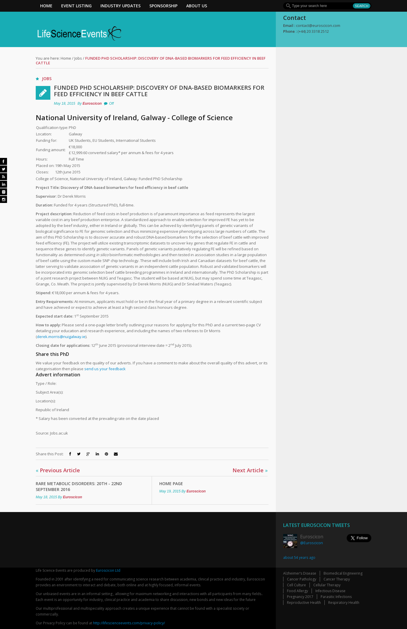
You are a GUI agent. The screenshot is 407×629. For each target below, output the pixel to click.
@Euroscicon (311, 542)
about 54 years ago (299, 557)
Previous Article (58, 470)
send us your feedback (105, 368)
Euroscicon (92, 103)
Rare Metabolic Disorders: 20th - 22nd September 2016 (79, 486)
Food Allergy (297, 590)
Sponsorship (163, 5)
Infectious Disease (330, 590)
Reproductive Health (304, 602)
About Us (196, 5)
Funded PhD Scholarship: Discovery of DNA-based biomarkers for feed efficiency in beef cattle (159, 91)
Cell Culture (296, 585)
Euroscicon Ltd (108, 570)
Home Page (171, 483)
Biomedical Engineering (343, 573)
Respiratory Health (343, 602)
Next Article (250, 470)
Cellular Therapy (327, 585)
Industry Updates (120, 5)
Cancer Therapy (337, 579)
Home (46, 5)
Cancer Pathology (301, 579)
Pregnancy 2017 (300, 596)
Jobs (78, 58)
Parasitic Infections (336, 596)
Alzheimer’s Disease (299, 573)
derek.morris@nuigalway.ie (61, 336)
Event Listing (76, 5)
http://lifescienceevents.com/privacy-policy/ (129, 623)
